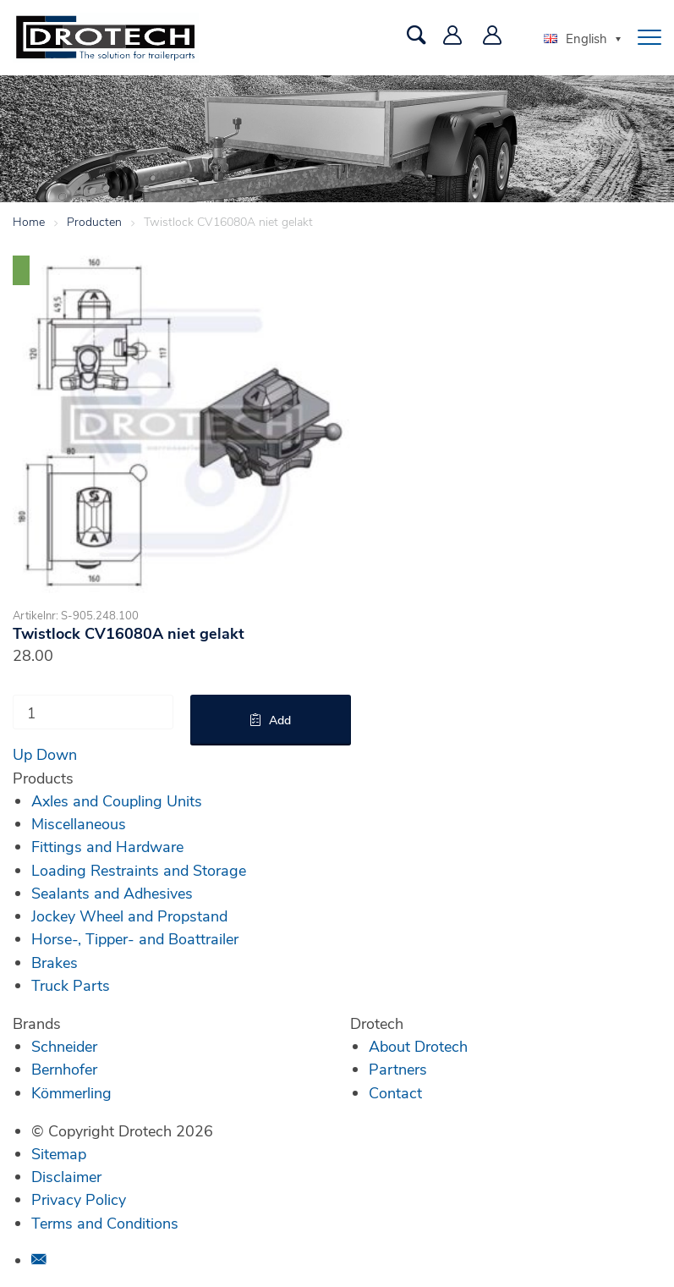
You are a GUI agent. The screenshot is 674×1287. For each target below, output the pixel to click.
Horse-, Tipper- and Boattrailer (134, 938)
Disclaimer (66, 1176)
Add (280, 720)
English (575, 38)
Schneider (64, 1046)
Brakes (54, 962)
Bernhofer (64, 1069)
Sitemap (58, 1153)
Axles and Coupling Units (116, 800)
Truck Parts (70, 985)
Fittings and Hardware (107, 846)
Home (29, 221)
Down (56, 754)
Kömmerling (71, 1092)
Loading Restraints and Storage (138, 870)
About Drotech (418, 1046)
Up (22, 754)
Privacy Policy (78, 1199)
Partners (398, 1069)
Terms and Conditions (104, 1223)
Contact (395, 1092)
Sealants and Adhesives (112, 893)
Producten (94, 221)
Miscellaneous (78, 823)
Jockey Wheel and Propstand (129, 915)
